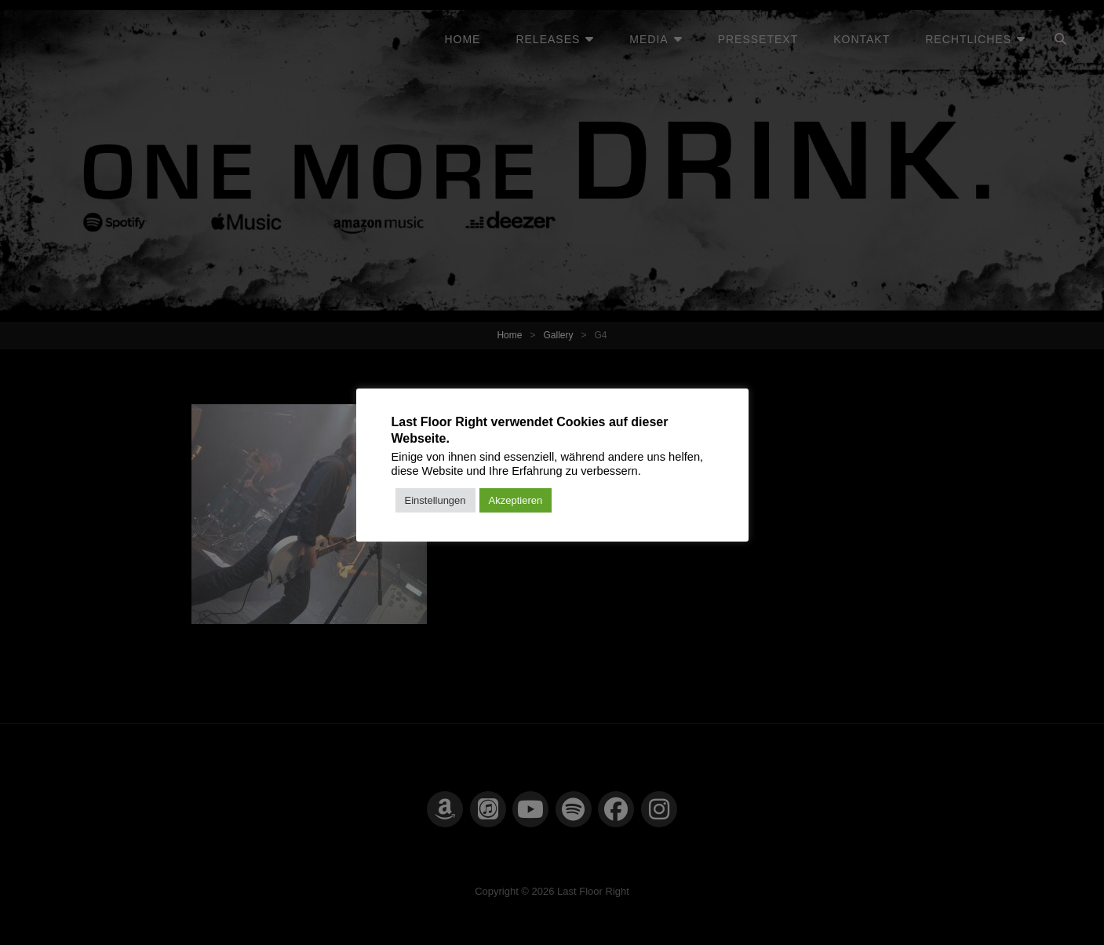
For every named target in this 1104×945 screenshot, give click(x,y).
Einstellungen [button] (435, 500)
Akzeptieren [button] (516, 500)
